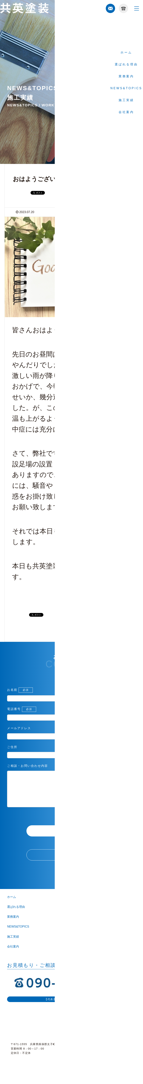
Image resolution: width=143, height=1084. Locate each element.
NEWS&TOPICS (18, 934)
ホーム (11, 904)
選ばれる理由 (16, 914)
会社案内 (13, 953)
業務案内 (13, 924)
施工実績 (13, 944)
